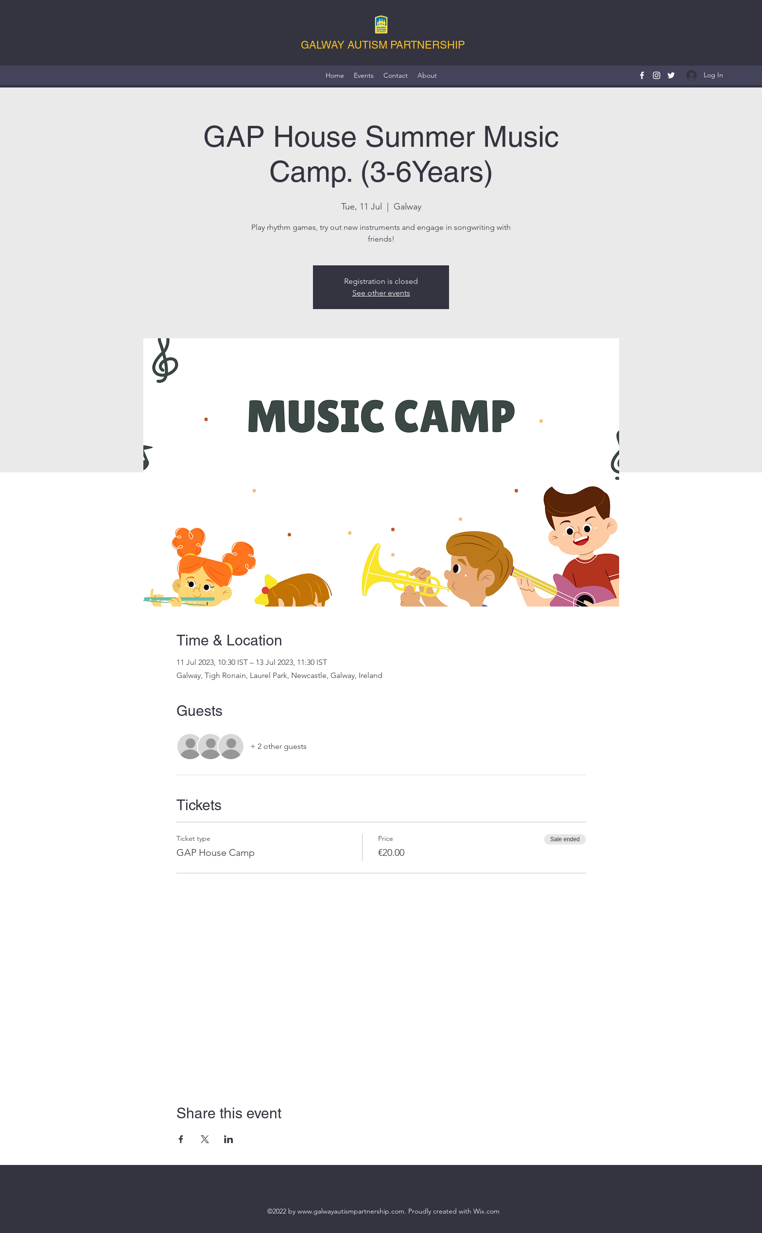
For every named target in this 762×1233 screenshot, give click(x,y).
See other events (381, 292)
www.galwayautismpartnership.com (350, 1211)
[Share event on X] (204, 1139)
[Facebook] (642, 75)
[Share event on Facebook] (181, 1139)
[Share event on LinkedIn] (228, 1139)
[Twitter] (671, 75)
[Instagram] (656, 75)
